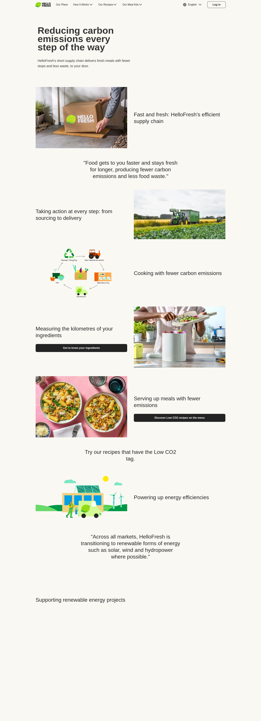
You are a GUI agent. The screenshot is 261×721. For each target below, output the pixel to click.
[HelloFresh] (43, 4)
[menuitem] (44, 4)
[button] (193, 4)
